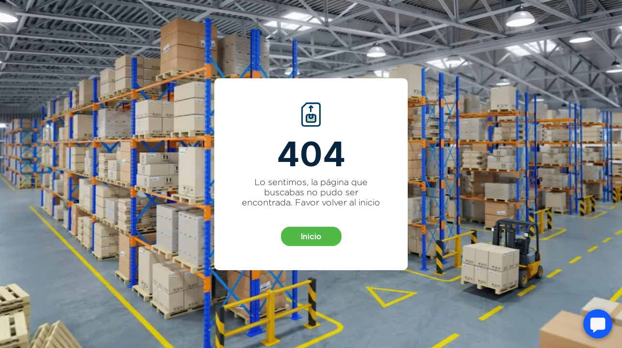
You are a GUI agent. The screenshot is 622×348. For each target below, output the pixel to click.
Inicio (311, 236)
